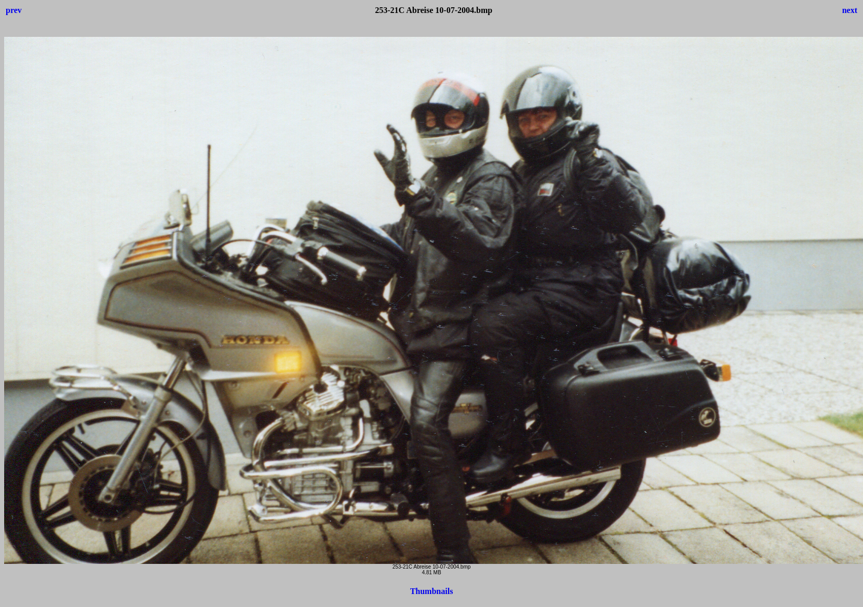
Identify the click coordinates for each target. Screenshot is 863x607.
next (849, 10)
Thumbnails (431, 591)
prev (14, 10)
